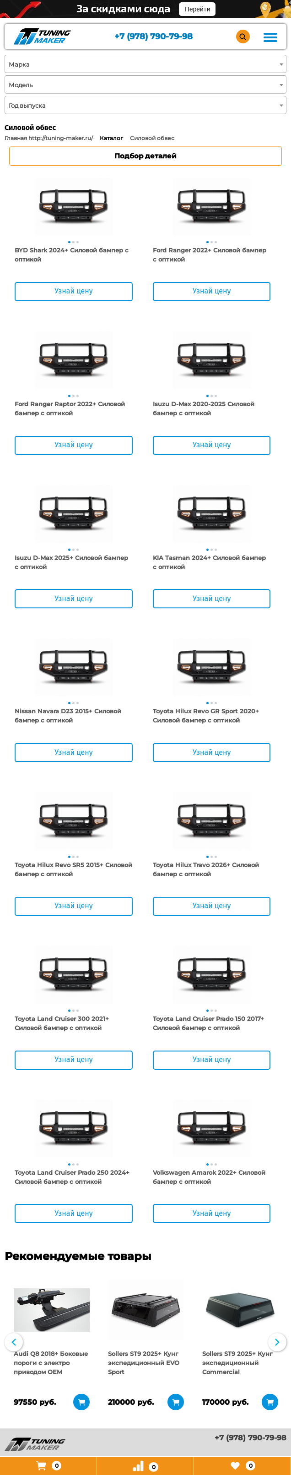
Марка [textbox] (19, 64)
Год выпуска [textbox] (27, 105)
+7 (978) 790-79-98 (153, 37)
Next (277, 1343)
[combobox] (145, 64)
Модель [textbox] (20, 85)
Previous (14, 1343)
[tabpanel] (73, 206)
